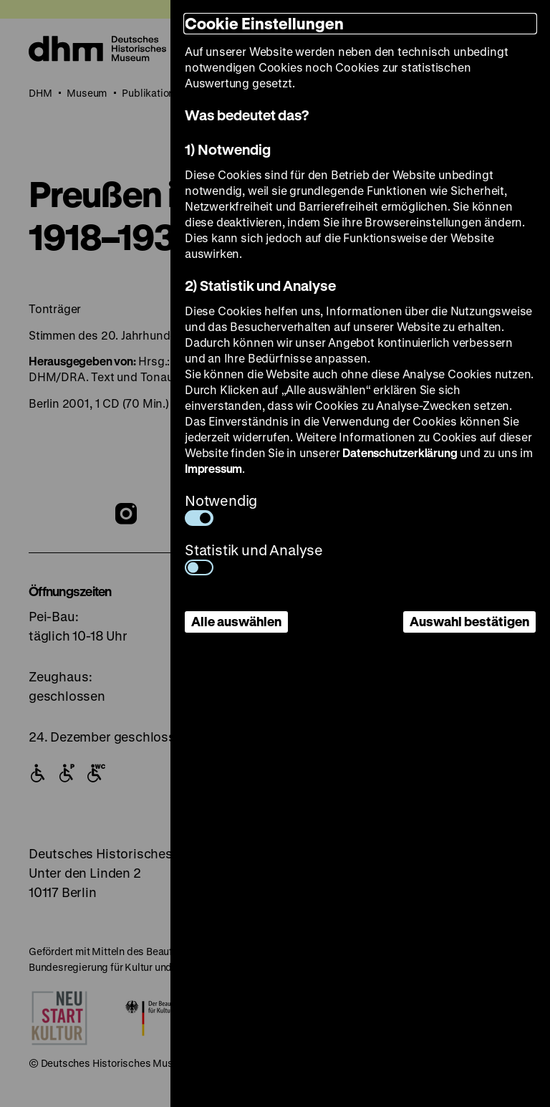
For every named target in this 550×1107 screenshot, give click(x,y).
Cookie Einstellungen (264, 23)
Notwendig (221, 508)
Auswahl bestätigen (469, 621)
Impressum (213, 468)
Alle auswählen (236, 621)
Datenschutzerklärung (399, 452)
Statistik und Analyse (254, 557)
